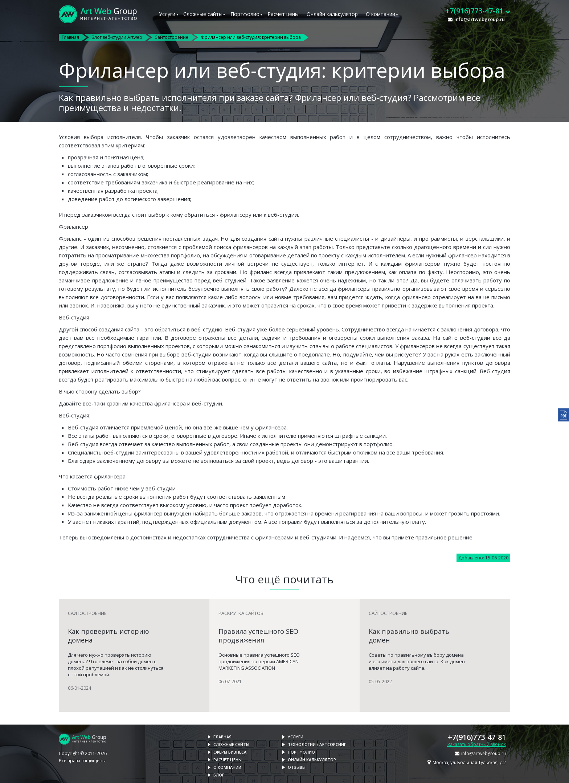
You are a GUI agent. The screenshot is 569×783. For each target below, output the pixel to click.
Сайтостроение (171, 37)
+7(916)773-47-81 (477, 737)
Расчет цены (283, 14)
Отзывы (297, 767)
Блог (218, 775)
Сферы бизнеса (229, 752)
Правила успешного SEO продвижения (258, 635)
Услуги (167, 14)
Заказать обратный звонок (476, 744)
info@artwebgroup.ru (479, 19)
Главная (70, 37)
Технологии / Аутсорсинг (317, 744)
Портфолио (244, 14)
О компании (380, 14)
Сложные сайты (202, 14)
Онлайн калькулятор (332, 14)
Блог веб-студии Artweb (116, 37)
